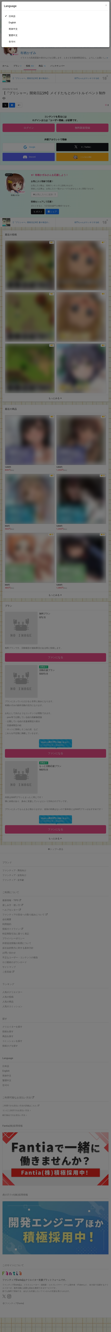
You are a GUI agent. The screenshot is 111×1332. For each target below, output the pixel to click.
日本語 (12, 16)
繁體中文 (13, 35)
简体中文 (13, 29)
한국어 (12, 41)
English (12, 22)
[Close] (106, 5)
